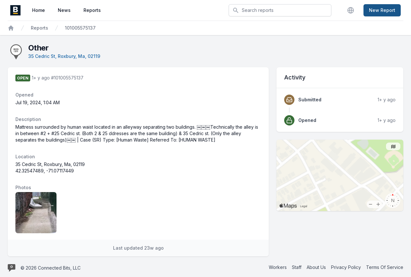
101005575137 (80, 28)
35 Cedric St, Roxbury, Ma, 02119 (64, 56)
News (64, 10)
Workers (278, 267)
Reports (92, 10)
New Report (382, 10)
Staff (297, 267)
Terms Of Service (384, 267)
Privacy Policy (346, 267)
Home (38, 10)
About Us (316, 267)
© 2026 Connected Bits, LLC (51, 268)
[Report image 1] (36, 212)
